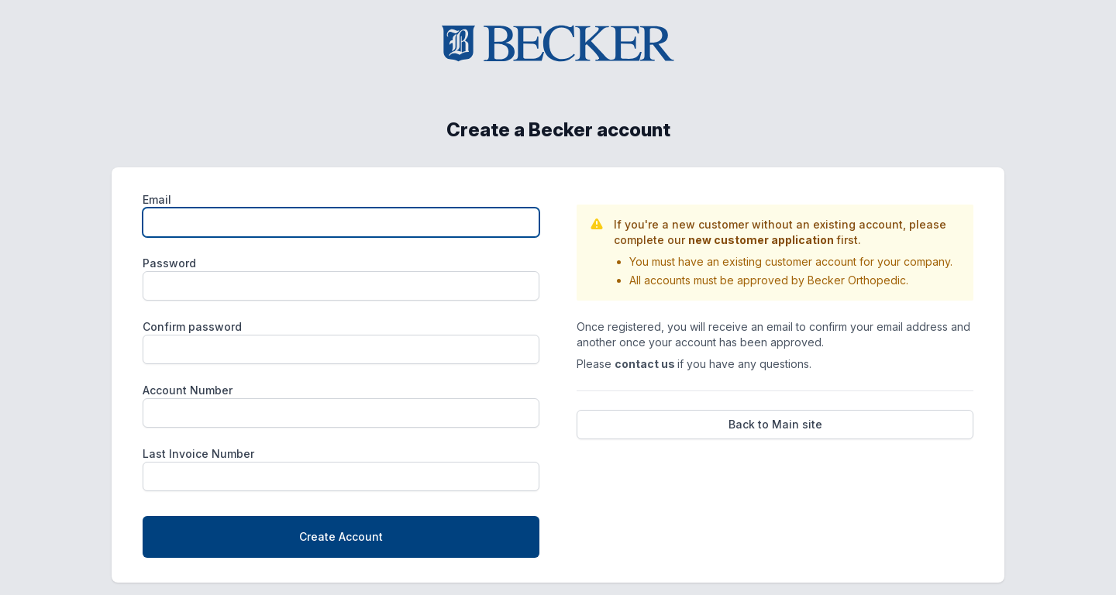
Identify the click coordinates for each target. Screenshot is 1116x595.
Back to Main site (775, 424)
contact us (646, 363)
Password (169, 263)
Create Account (341, 536)
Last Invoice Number (198, 453)
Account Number (187, 390)
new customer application (762, 239)
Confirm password (192, 326)
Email (157, 199)
